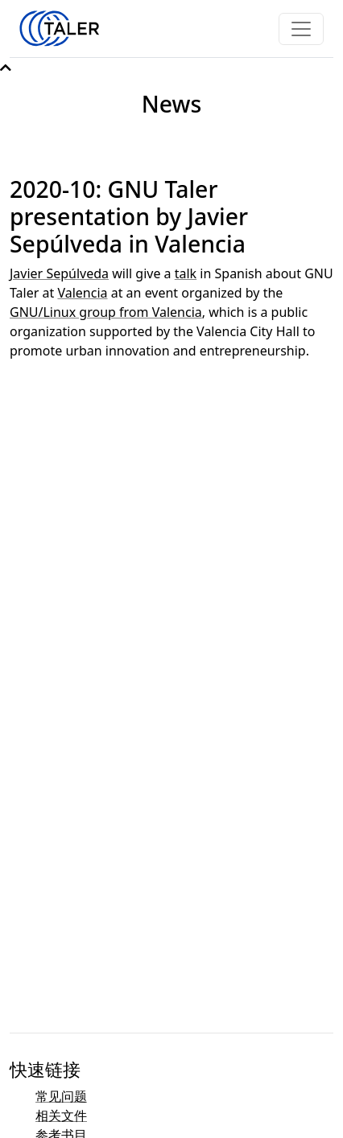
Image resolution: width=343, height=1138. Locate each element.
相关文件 (61, 1115)
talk (185, 273)
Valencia (82, 293)
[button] (5, 67)
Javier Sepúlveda (59, 273)
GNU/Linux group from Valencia (106, 312)
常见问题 (61, 1096)
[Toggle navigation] (301, 29)
